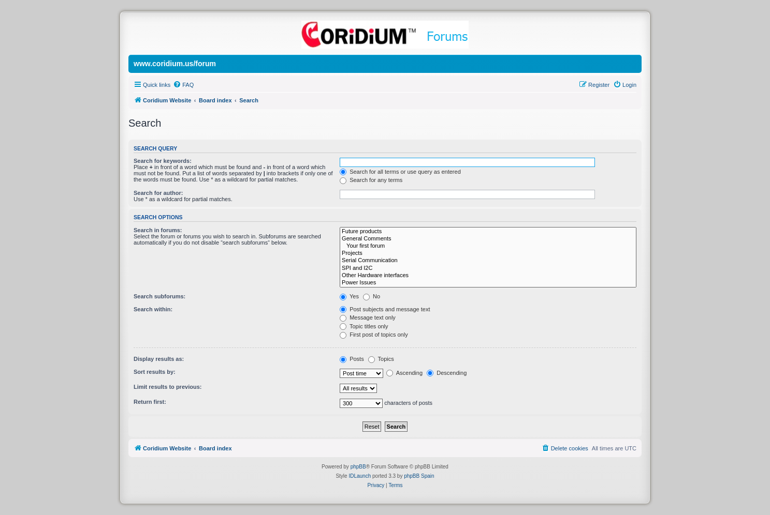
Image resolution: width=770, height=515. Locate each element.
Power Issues (488, 282)
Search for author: (158, 193)
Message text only (368, 317)
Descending (447, 373)
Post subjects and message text (385, 309)
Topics (381, 359)
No (371, 296)
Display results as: (159, 359)
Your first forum (488, 246)
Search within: (153, 309)
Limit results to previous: (167, 387)
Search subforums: (159, 296)
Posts (352, 359)
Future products (488, 231)
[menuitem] (183, 85)
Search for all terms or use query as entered (400, 172)
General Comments (488, 239)
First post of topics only (374, 334)
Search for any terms (371, 180)
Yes (349, 296)
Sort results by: (155, 372)
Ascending (404, 373)
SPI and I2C (488, 268)
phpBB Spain (419, 476)
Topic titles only (364, 326)
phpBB (358, 466)
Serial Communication (488, 260)
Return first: (150, 402)
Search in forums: (158, 230)
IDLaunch (359, 476)
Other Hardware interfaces (488, 275)
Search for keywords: (163, 161)
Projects (488, 253)
